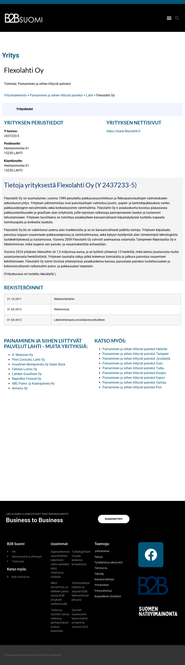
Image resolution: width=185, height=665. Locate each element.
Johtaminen (101, 551)
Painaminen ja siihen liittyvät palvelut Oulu (132, 363)
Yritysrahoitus (103, 590)
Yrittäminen (101, 585)
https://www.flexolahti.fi (123, 131)
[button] (169, 18)
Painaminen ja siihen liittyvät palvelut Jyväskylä (136, 358)
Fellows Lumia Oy (24, 369)
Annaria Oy (20, 388)
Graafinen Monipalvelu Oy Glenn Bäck (38, 364)
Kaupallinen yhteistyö (107, 596)
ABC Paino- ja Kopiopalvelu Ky (33, 383)
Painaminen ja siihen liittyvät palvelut (56, 95)
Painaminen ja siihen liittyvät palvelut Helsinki (134, 349)
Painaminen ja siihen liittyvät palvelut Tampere (135, 354)
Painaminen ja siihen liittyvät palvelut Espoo (133, 378)
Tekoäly (99, 573)
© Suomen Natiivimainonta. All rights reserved (32, 655)
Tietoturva (100, 568)
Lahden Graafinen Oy (27, 374)
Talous (98, 556)
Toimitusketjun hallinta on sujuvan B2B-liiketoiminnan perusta (81, 591)
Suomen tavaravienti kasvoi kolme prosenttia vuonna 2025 (80, 618)
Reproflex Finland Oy (26, 379)
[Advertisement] (92, 439)
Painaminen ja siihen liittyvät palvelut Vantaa (134, 382)
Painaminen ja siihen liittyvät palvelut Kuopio (134, 373)
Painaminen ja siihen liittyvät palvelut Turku (133, 368)
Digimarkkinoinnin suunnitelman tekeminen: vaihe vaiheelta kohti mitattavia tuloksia (62, 564)
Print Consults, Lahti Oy (28, 359)
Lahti (89, 95)
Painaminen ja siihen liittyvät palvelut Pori (132, 387)
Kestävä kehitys (104, 579)
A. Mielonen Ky (22, 355)
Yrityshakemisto (15, 95)
